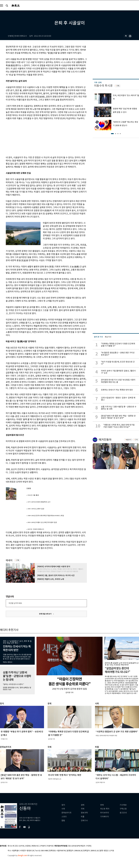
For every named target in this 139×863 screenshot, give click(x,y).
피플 (82, 817)
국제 (82, 809)
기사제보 (123, 805)
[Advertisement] (40, 137)
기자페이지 (104, 817)
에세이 (9, 560)
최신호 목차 (104, 809)
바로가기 (128, 440)
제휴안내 (35, 846)
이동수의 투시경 (103, 85)
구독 (17, 560)
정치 (63, 805)
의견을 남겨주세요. (15, 603)
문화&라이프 (66, 813)
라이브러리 (104, 813)
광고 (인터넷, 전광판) (23, 846)
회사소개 (11, 846)
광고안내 (123, 813)
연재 (102, 805)
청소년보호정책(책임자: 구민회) (79, 846)
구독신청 (123, 809)
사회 (63, 809)
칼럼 (63, 820)
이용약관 (50, 846)
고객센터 (42, 846)
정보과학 (84, 813)
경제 (82, 805)
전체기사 (84, 820)
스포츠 (64, 817)
